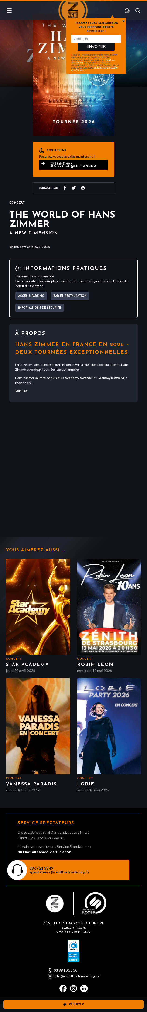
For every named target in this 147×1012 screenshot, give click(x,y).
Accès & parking (31, 296)
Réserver (76, 1004)
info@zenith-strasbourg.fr (76, 976)
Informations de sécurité (39, 308)
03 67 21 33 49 (41, 868)
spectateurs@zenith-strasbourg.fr (59, 872)
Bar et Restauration (70, 296)
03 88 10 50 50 (65, 970)
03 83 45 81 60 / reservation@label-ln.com (73, 165)
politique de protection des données (94, 69)
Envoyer (96, 46)
